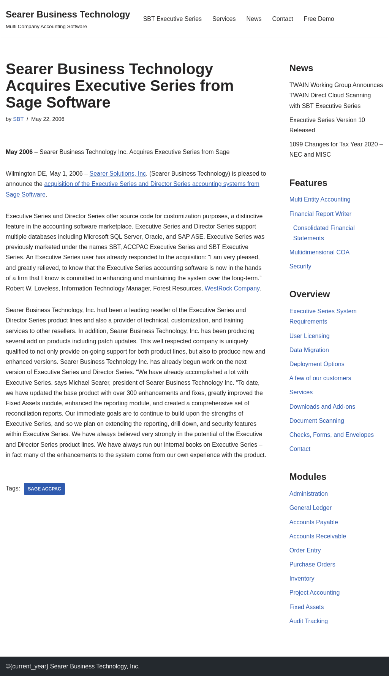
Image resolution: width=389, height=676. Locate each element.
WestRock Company (232, 288)
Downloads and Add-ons (322, 406)
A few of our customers (320, 378)
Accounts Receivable (317, 536)
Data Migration (309, 350)
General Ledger (310, 508)
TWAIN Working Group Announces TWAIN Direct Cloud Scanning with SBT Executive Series (336, 95)
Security (300, 266)
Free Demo (319, 19)
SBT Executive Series (172, 19)
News (253, 19)
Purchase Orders (312, 564)
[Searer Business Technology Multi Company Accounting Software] (68, 19)
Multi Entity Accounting (320, 199)
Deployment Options (317, 364)
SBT (18, 119)
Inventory (302, 578)
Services (224, 19)
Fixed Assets (306, 607)
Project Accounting (314, 592)
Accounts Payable (313, 522)
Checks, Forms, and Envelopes (331, 435)
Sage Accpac (44, 489)
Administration (308, 493)
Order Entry (305, 550)
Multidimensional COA (319, 252)
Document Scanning (316, 420)
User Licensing (309, 336)
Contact (282, 19)
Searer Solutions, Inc (118, 173)
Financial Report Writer (320, 214)
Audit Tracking (308, 621)
